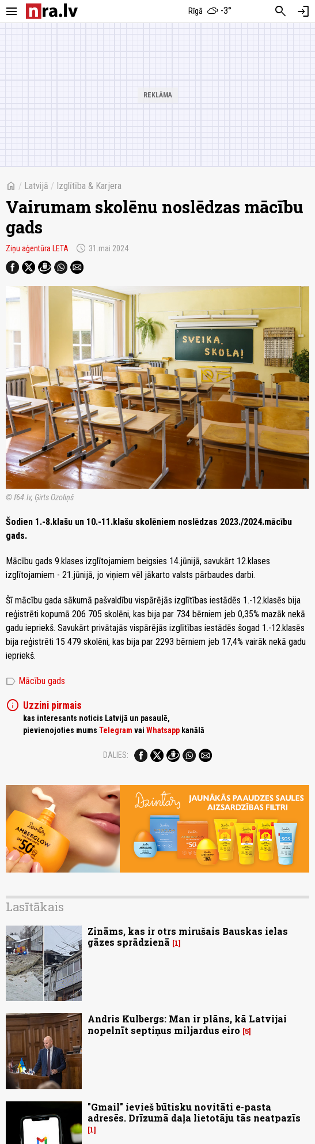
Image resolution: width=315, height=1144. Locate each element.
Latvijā (36, 185)
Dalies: (115, 755)
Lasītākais (35, 906)
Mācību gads (35, 681)
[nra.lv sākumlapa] (52, 11)
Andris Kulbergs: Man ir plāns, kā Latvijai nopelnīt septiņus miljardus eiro (187, 1024)
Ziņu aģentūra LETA (37, 248)
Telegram (115, 730)
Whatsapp (163, 730)
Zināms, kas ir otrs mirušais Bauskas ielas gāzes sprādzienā (188, 936)
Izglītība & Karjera (89, 185)
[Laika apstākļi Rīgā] (209, 11)
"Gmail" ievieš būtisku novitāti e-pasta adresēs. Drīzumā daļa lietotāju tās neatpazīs (194, 1112)
